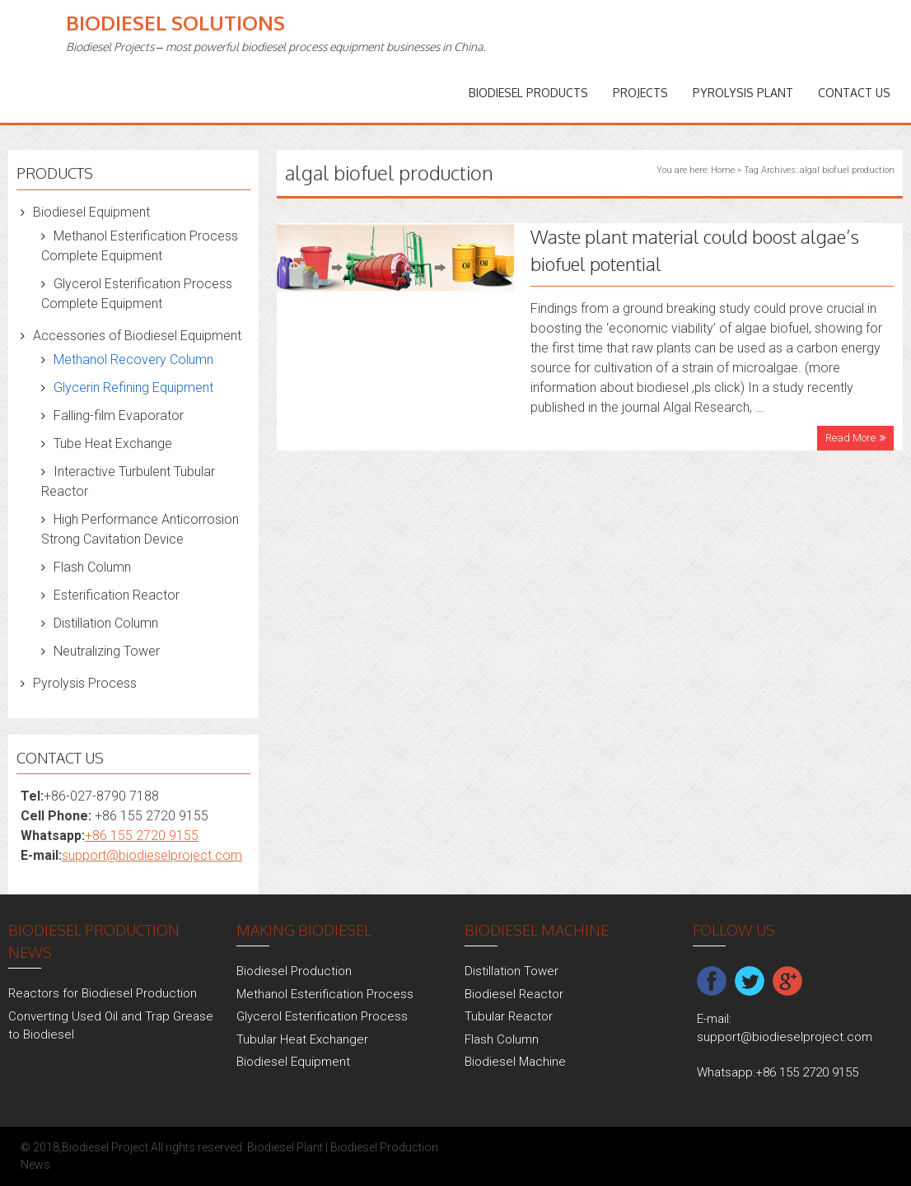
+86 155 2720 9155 (142, 835)
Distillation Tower (511, 971)
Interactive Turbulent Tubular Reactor (128, 481)
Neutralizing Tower (107, 651)
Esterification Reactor (117, 595)
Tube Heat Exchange (113, 443)
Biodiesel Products (528, 93)
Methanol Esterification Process (324, 994)
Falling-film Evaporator (119, 415)
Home (723, 170)
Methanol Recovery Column (133, 359)
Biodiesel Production (294, 971)
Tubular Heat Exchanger (302, 1039)
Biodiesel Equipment (91, 212)
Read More (850, 438)
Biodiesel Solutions (175, 22)
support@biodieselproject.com (152, 855)
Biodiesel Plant (285, 1147)
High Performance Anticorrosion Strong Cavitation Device (140, 529)
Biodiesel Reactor (514, 994)
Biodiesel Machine (515, 1061)
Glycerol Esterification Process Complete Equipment (136, 293)
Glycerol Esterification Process (322, 1016)
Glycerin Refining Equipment (133, 387)
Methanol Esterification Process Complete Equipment (139, 246)
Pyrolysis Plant (743, 93)
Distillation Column (106, 623)
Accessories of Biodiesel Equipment (137, 335)
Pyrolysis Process (85, 683)
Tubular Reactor (509, 1016)
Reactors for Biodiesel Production (102, 993)
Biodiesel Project (105, 1147)
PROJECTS (640, 93)
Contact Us (854, 93)
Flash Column (92, 567)
